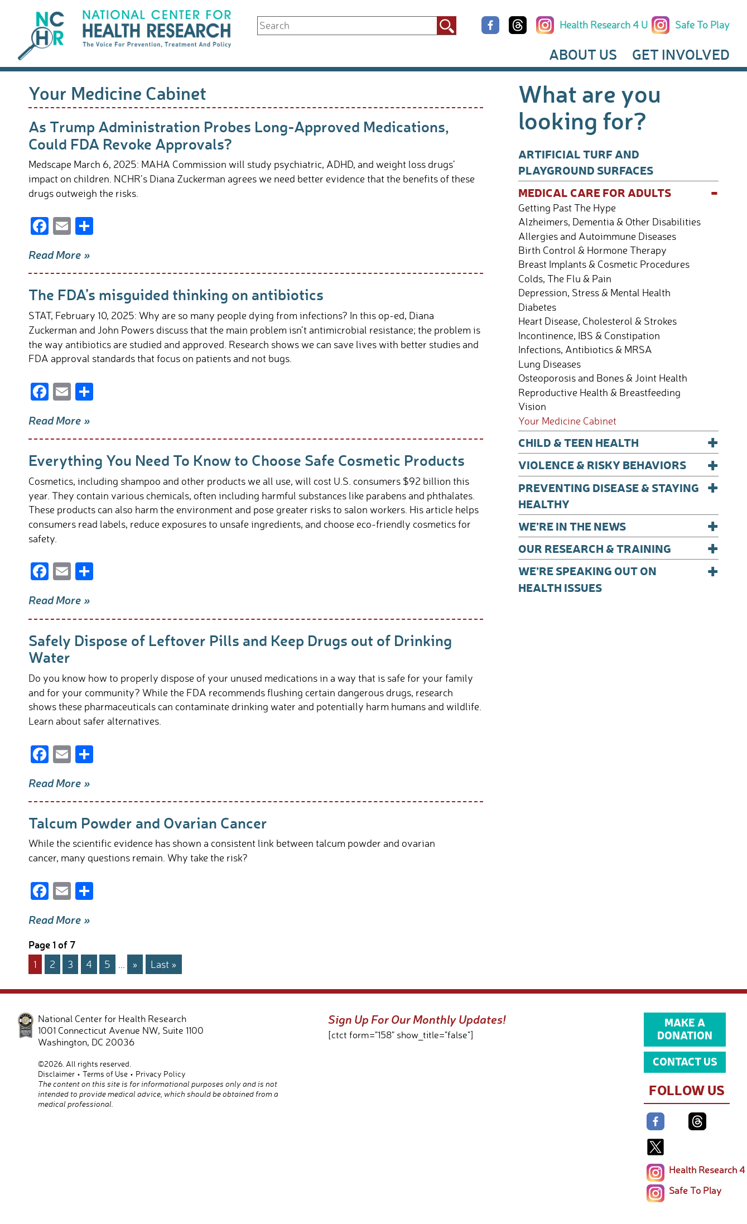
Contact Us (685, 1061)
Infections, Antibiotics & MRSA (585, 349)
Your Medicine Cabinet (567, 421)
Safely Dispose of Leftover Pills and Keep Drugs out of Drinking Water (240, 648)
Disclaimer (56, 1073)
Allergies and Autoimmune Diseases (597, 236)
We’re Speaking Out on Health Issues (618, 578)
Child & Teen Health (618, 442)
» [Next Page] (135, 964)
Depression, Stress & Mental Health (594, 292)
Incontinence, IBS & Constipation (589, 335)
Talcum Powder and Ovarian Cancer (147, 822)
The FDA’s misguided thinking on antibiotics (176, 294)
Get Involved (681, 54)
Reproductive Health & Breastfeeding (599, 392)
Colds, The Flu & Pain (564, 279)
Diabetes (537, 307)
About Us (583, 54)
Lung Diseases (549, 364)
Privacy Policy (161, 1073)
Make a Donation (684, 1029)
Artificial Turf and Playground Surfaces (585, 161)
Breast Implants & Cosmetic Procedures (604, 264)
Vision (532, 406)
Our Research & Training (618, 548)
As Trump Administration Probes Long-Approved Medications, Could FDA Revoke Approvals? (238, 135)
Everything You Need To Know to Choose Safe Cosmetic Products (246, 460)
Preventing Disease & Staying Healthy (618, 495)
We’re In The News (618, 526)
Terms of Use (105, 1073)
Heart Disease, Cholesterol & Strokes (597, 321)
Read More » (59, 254)
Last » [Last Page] (164, 964)
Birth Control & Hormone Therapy (592, 250)
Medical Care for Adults (618, 192)
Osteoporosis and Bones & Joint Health (602, 378)
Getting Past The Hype (567, 208)
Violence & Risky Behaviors (618, 464)
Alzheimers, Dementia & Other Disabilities (609, 222)
